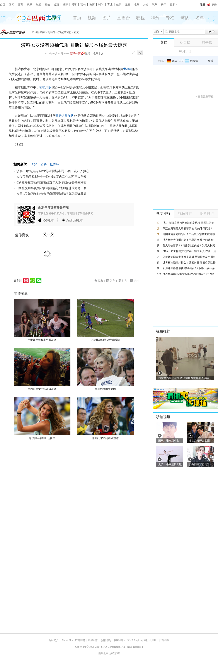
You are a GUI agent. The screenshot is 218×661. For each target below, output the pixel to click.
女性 (145, 4)
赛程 (140, 17)
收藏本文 (98, 53)
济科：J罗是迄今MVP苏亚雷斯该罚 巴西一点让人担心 (53, 171)
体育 (20, 4)
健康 (118, 4)
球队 (185, 17)
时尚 (101, 4)
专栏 (170, 17)
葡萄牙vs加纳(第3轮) (59, 32)
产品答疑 (164, 640)
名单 (199, 17)
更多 (172, 4)
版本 (48, 220)
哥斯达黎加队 (64, 116)
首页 (2, 4)
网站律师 (119, 640)
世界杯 (127, 69)
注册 (202, 4)
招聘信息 (106, 640)
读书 (83, 4)
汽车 (154, 4)
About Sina (67, 640)
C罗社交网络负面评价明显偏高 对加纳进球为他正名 (52, 188)
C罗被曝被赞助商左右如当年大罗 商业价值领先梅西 (52, 182)
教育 (92, 4)
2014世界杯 (38, 32)
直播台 (123, 17)
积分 (155, 17)
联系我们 (93, 640)
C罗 (34, 164)
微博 (65, 4)
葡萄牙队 (45, 87)
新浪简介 (53, 640)
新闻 (11, 4)
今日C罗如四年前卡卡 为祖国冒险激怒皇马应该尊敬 (52, 194)
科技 (47, 4)
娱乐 (29, 4)
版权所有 (114, 653)
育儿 (109, 4)
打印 (124, 280)
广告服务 (80, 640)
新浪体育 (75, 53)
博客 (74, 4)
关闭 (136, 280)
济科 (44, 164)
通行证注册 (150, 640)
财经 (38, 4)
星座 (127, 4)
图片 (106, 17)
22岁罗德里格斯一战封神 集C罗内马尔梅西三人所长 (52, 176)
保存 (112, 280)
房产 (163, 4)
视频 (56, 4)
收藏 (136, 4)
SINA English (134, 640)
